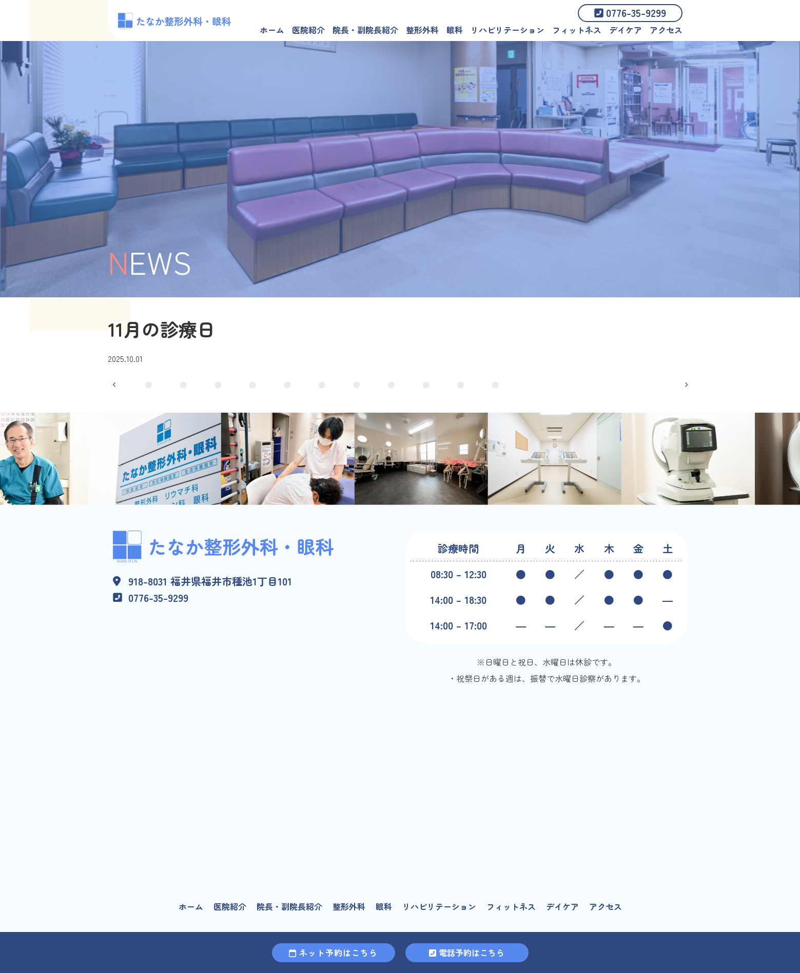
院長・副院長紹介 (365, 30)
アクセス (666, 30)
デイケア (625, 30)
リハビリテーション (507, 30)
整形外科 (422, 30)
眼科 (454, 30)
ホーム (272, 30)
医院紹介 (308, 30)
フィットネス (576, 30)
